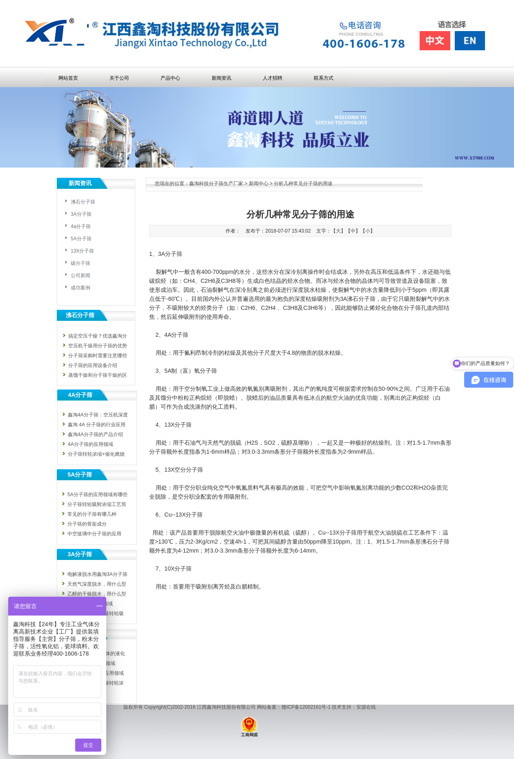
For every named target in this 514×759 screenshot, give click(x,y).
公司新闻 (80, 275)
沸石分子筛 (83, 202)
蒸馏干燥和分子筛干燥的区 (97, 375)
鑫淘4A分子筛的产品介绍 (95, 434)
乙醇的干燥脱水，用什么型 (96, 594)
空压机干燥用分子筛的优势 (97, 346)
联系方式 (323, 78)
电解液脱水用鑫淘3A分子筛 (97, 574)
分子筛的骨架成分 (87, 524)
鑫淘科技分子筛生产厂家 (216, 183)
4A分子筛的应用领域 (90, 444)
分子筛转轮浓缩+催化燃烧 (96, 454)
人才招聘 (272, 78)
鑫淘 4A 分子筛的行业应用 (96, 425)
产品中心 (170, 78)
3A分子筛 (81, 214)
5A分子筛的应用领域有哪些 (97, 494)
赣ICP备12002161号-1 (306, 707)
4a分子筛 (81, 226)
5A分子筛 (81, 239)
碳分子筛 (80, 263)
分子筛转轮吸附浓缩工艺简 (96, 504)
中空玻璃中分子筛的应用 (94, 534)
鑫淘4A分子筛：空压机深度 (98, 415)
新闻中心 (258, 183)
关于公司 (119, 78)
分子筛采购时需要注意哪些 (97, 355)
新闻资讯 (221, 78)
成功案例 (80, 288)
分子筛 (412, 307)
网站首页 (68, 78)
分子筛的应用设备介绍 (92, 365)
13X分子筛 (82, 251)
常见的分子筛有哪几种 (91, 514)
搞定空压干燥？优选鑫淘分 (97, 336)
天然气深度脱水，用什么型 (96, 584)
